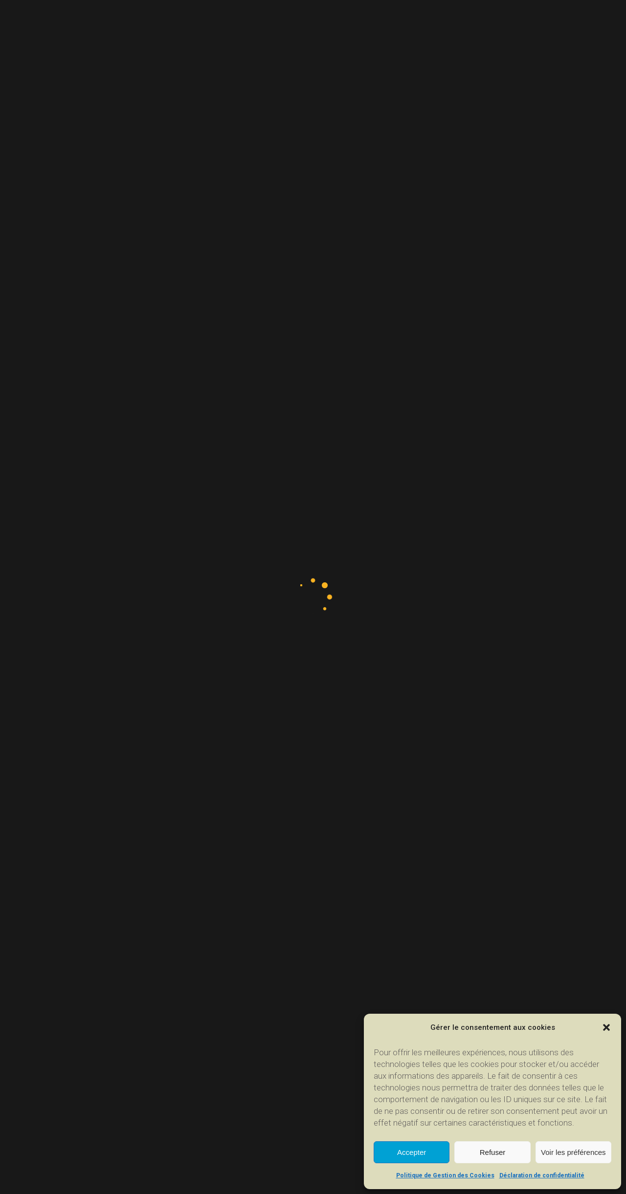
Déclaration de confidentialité (541, 1175)
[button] (606, 1027)
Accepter (411, 1152)
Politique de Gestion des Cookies (445, 1175)
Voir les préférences (573, 1152)
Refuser (493, 1152)
